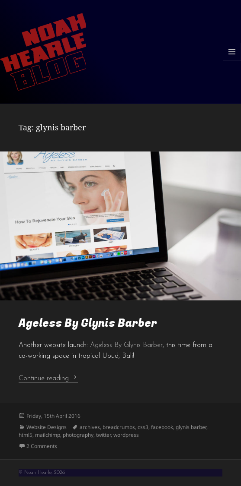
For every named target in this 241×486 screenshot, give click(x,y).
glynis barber (191, 427)
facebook (162, 427)
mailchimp (47, 435)
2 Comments (41, 446)
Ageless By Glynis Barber (88, 323)
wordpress (126, 435)
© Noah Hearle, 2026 (42, 472)
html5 (25, 435)
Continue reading (48, 378)
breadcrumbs (119, 427)
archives (90, 427)
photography (78, 435)
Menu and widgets (232, 60)
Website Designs (46, 427)
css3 (143, 427)
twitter (103, 435)
